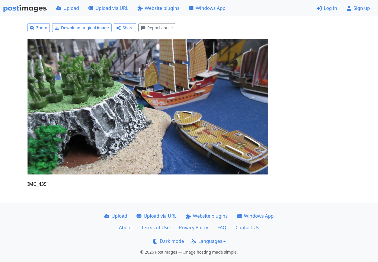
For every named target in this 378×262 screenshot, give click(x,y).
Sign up (358, 8)
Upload (67, 8)
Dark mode (168, 241)
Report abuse (157, 27)
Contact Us (247, 227)
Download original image (82, 27)
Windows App (207, 8)
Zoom (39, 27)
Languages (206, 241)
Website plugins (158, 8)
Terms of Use (155, 227)
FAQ (222, 227)
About (125, 227)
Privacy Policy (193, 227)
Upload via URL (108, 8)
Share (125, 27)
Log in (327, 8)
